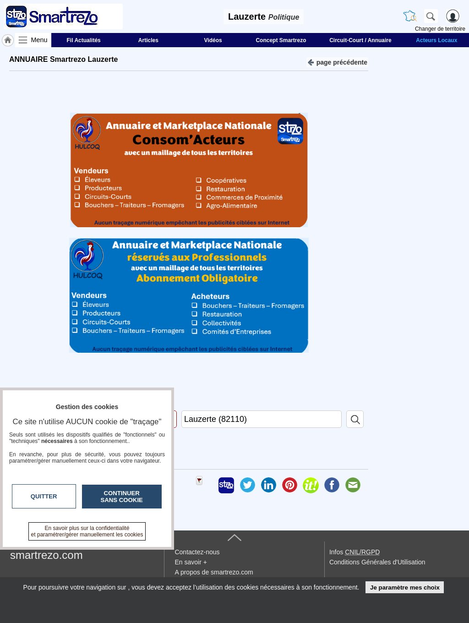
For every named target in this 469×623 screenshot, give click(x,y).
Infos (354, 552)
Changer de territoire (440, 29)
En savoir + (191, 562)
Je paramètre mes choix (405, 587)
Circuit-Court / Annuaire (360, 40)
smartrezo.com (46, 555)
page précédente (337, 61)
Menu (39, 40)
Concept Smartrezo (281, 40)
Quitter (44, 496)
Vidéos (213, 40)
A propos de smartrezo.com (214, 572)
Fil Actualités (84, 40)
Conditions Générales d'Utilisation (377, 562)
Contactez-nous (197, 552)
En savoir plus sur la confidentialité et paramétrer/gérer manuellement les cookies (87, 531)
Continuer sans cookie (122, 496)
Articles (148, 40)
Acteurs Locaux (436, 40)
